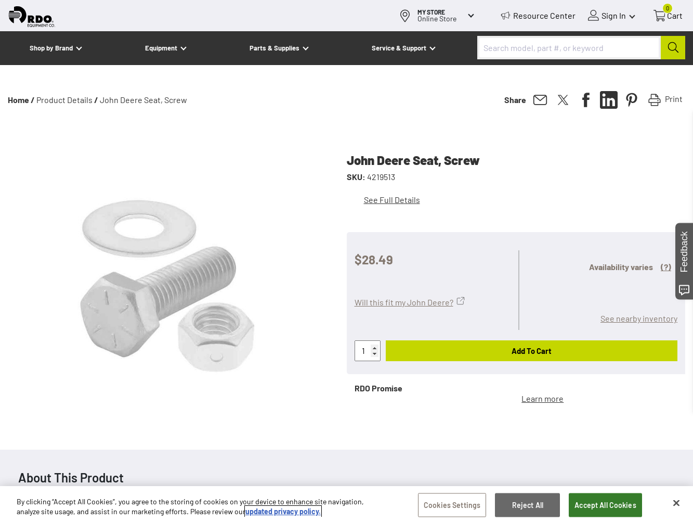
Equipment (161, 48)
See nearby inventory (638, 318)
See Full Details (392, 200)
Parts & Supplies (274, 48)
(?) (666, 267)
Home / (21, 100)
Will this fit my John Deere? (404, 302)
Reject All (527, 506)
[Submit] (673, 47)
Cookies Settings (452, 506)
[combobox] (581, 47)
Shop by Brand (51, 48)
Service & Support (399, 48)
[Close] (676, 504)
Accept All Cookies (605, 506)
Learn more (542, 398)
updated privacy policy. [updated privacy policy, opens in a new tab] (283, 512)
